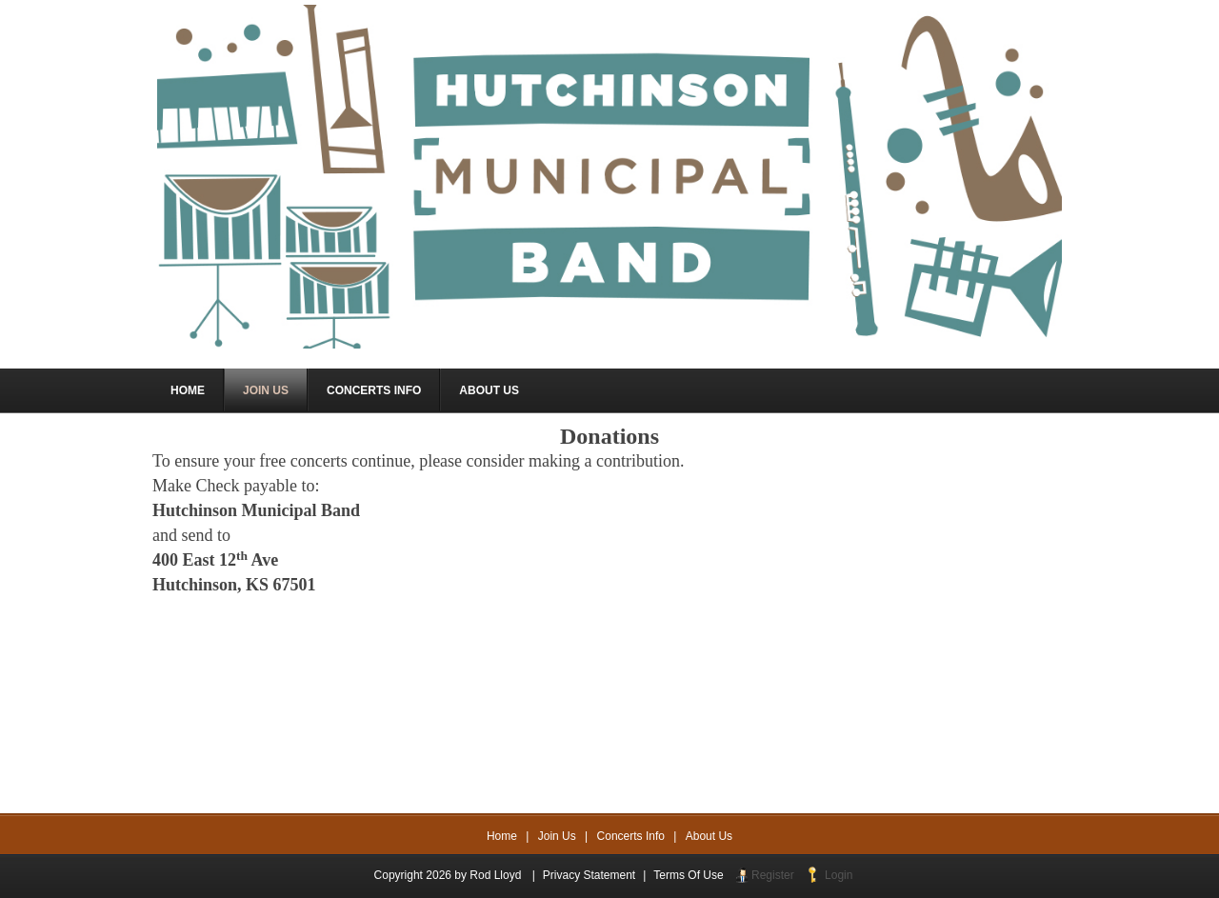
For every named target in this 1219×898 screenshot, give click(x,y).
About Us (709, 836)
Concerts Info (631, 836)
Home (502, 836)
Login (838, 875)
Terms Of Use (688, 875)
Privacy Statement (589, 875)
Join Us (557, 836)
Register (772, 875)
